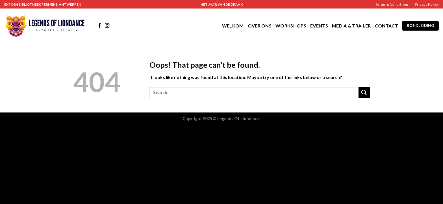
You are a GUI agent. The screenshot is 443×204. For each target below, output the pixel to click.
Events (319, 25)
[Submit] (364, 92)
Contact (386, 25)
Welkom (233, 25)
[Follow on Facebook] (99, 25)
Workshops (290, 25)
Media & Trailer (351, 25)
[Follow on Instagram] (107, 25)
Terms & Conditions (392, 4)
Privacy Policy (427, 4)
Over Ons (260, 25)
